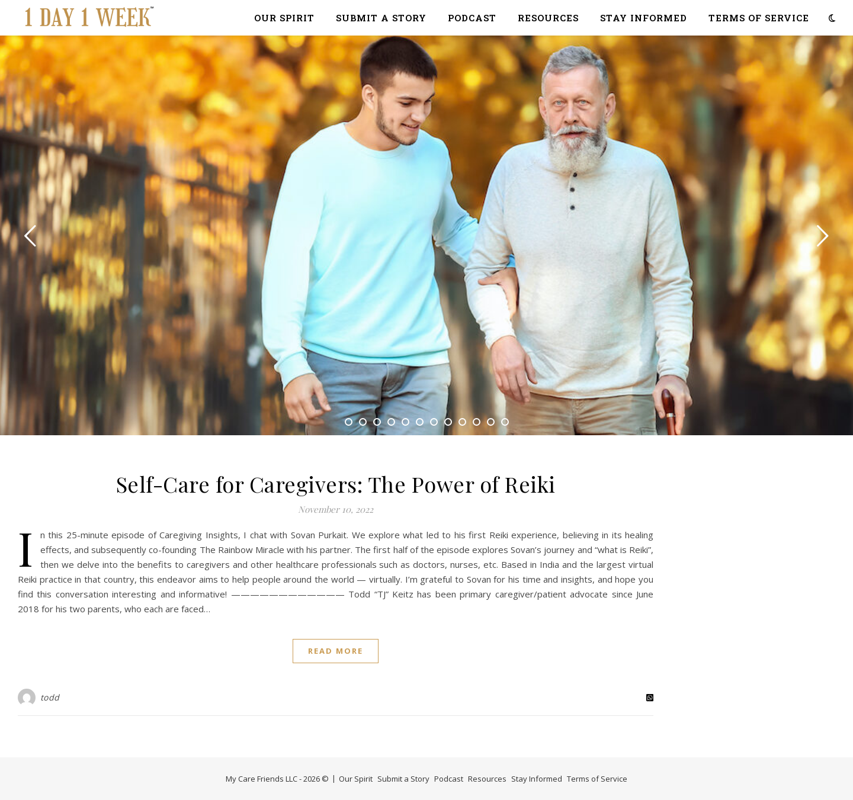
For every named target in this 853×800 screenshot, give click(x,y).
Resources (548, 18)
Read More (335, 650)
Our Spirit (284, 18)
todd (50, 697)
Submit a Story (381, 18)
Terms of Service (758, 18)
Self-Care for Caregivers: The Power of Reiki (336, 484)
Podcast (472, 18)
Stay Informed (643, 18)
